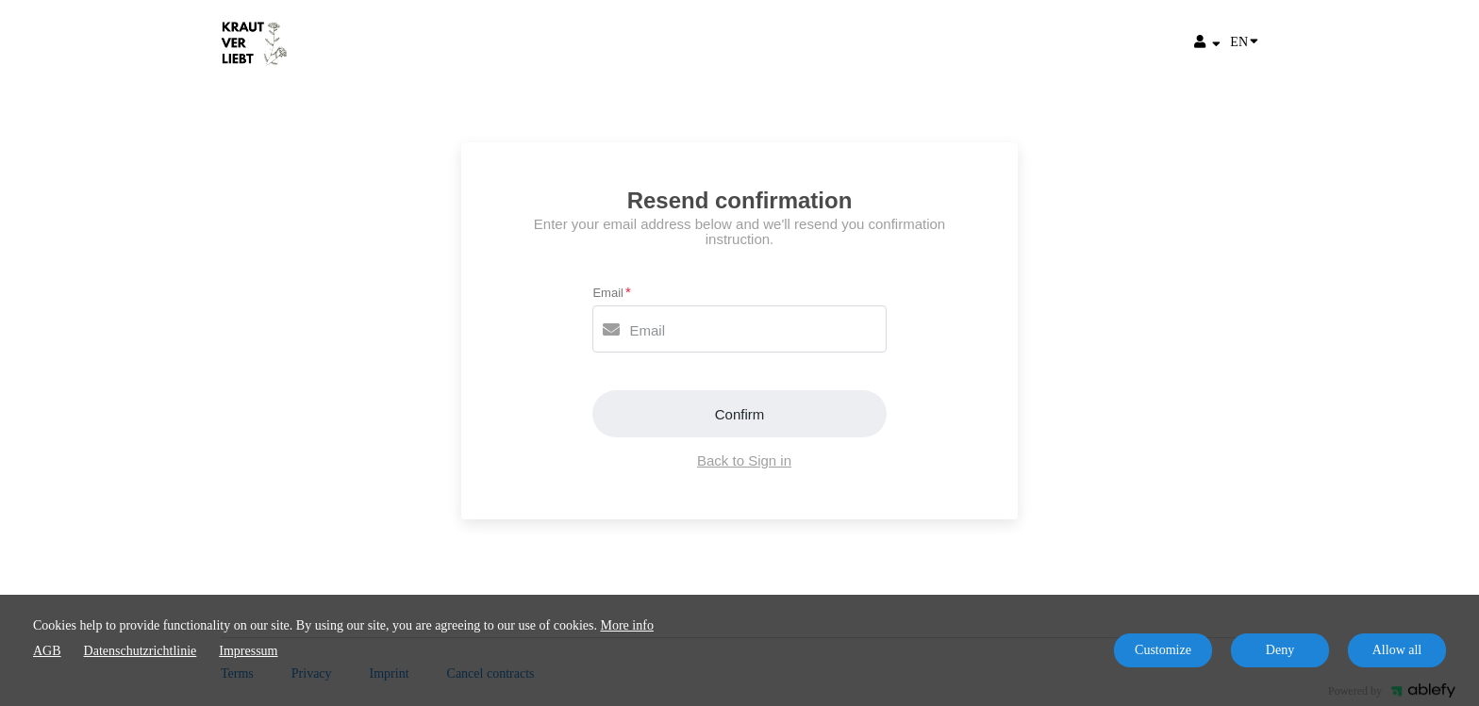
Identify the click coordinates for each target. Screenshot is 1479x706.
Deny (1280, 650)
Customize (1163, 650)
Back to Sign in (744, 460)
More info (627, 625)
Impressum (248, 651)
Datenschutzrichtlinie (140, 651)
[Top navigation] (1207, 44)
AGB (47, 651)
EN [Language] (1244, 40)
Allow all (1397, 650)
